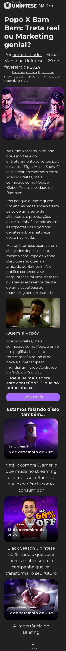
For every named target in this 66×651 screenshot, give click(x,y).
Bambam (18, 72)
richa (16, 80)
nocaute (54, 76)
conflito (31, 72)
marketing (32, 76)
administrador (27, 54)
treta (24, 80)
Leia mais (33, 397)
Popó (8, 80)
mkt (43, 76)
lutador (18, 76)
